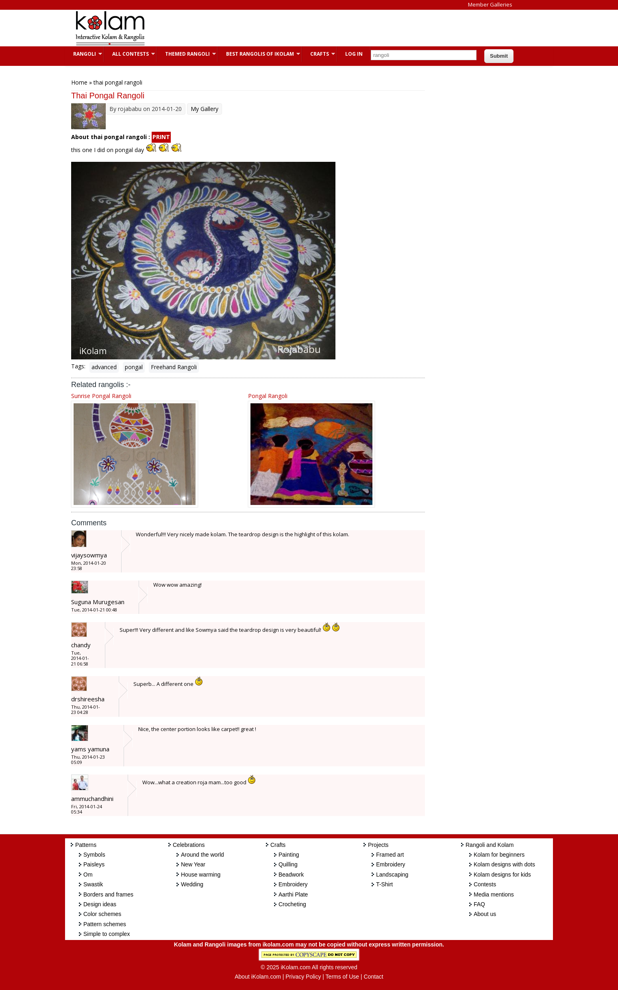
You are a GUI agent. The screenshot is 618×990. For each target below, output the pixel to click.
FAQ (479, 904)
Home (79, 82)
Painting (289, 854)
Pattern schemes (104, 924)
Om (88, 874)
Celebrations (189, 845)
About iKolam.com (258, 976)
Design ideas (99, 904)
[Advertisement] (302, 28)
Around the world (202, 854)
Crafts (318, 53)
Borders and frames (108, 894)
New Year (193, 864)
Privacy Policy (303, 976)
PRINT (161, 137)
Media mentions (494, 894)
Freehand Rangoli (174, 367)
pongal (134, 367)
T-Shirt (384, 884)
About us (485, 914)
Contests (485, 884)
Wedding (192, 884)
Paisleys (93, 864)
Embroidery (293, 884)
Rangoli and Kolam (490, 845)
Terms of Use (342, 976)
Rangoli (83, 53)
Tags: (78, 366)
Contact (373, 976)
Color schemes (102, 914)
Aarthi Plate (293, 894)
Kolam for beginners (499, 854)
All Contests (129, 53)
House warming (200, 874)
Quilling (288, 864)
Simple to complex (106, 934)
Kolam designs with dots (504, 864)
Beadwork (291, 874)
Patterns (85, 845)
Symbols (94, 854)
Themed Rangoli (186, 53)
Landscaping (392, 874)
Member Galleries (490, 4)
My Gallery (204, 109)
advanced (104, 367)
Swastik (93, 884)
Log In (354, 53)
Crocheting (292, 904)
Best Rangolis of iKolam (259, 53)
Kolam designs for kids (502, 874)
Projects (378, 845)
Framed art (390, 854)
